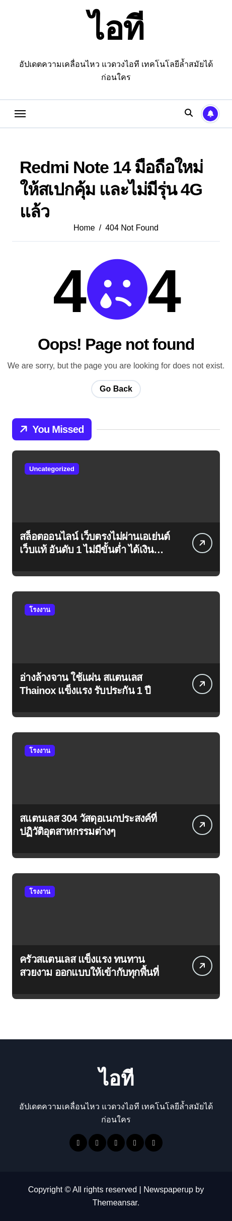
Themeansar (115, 1202)
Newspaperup (168, 1189)
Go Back (116, 389)
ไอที (116, 28)
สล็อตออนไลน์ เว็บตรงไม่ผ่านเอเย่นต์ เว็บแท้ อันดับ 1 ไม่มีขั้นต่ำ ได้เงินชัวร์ (95, 549)
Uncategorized (51, 469)
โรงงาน (39, 610)
